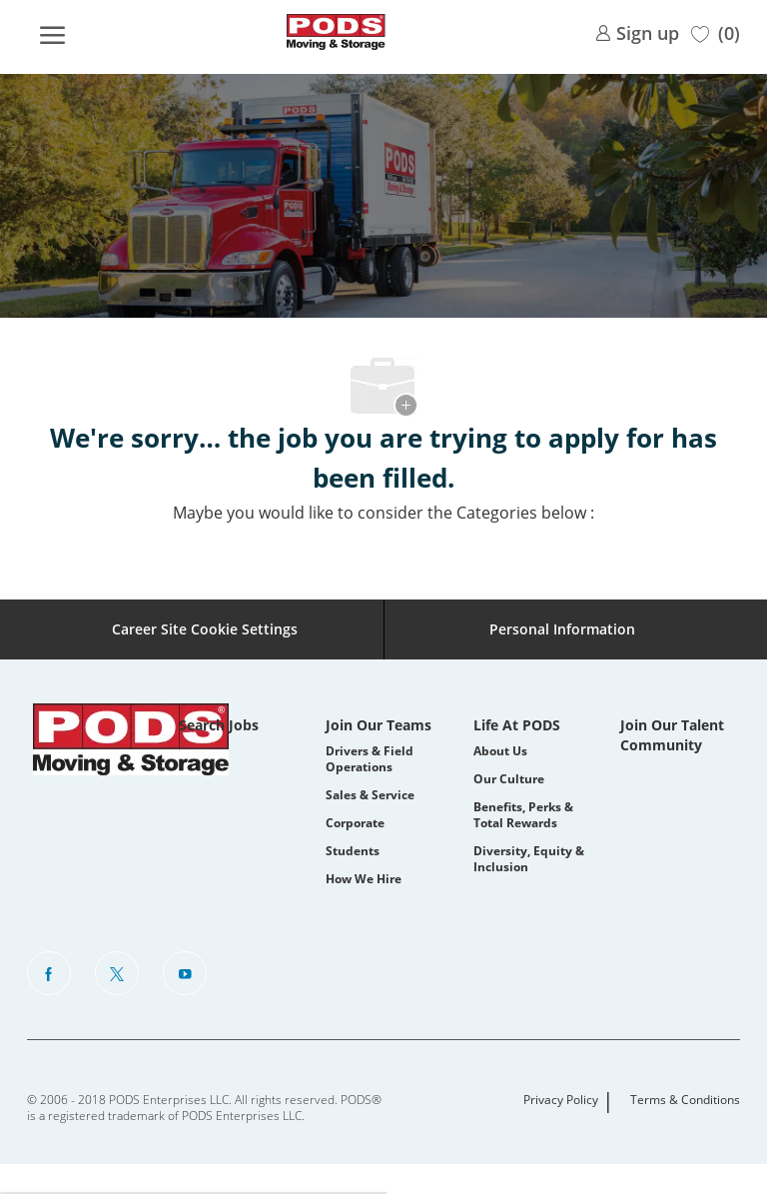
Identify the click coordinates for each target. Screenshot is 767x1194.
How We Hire (363, 878)
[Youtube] (185, 973)
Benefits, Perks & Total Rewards (523, 814)
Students (353, 850)
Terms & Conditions (685, 1100)
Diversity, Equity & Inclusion (528, 858)
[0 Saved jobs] (715, 31)
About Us (500, 750)
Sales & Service (370, 794)
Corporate (355, 822)
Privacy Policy (560, 1100)
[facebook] (49, 973)
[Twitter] (117, 973)
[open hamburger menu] (52, 32)
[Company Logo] (335, 32)
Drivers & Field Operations (369, 758)
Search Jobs (219, 724)
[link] (637, 31)
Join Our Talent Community (672, 734)
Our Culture (508, 778)
